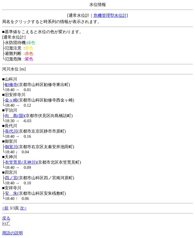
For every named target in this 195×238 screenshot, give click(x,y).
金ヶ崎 (11, 100)
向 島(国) (14, 115)
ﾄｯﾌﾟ (6, 223)
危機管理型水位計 (110, 15)
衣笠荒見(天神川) (21, 162)
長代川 (11, 131)
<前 (5, 208)
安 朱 (11, 193)
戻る (6, 218)
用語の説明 (12, 233)
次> (23, 208)
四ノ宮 (11, 178)
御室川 (11, 147)
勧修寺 (11, 84)
